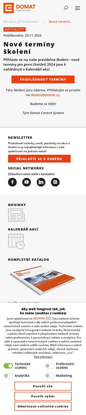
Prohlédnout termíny (43, 79)
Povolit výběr (43, 396)
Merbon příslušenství (21, 21)
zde (69, 352)
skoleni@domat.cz (45, 95)
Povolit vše (43, 386)
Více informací (43, 356)
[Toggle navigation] (66, 8)
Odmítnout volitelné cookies (43, 406)
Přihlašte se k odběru (39, 159)
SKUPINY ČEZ (42, 318)
